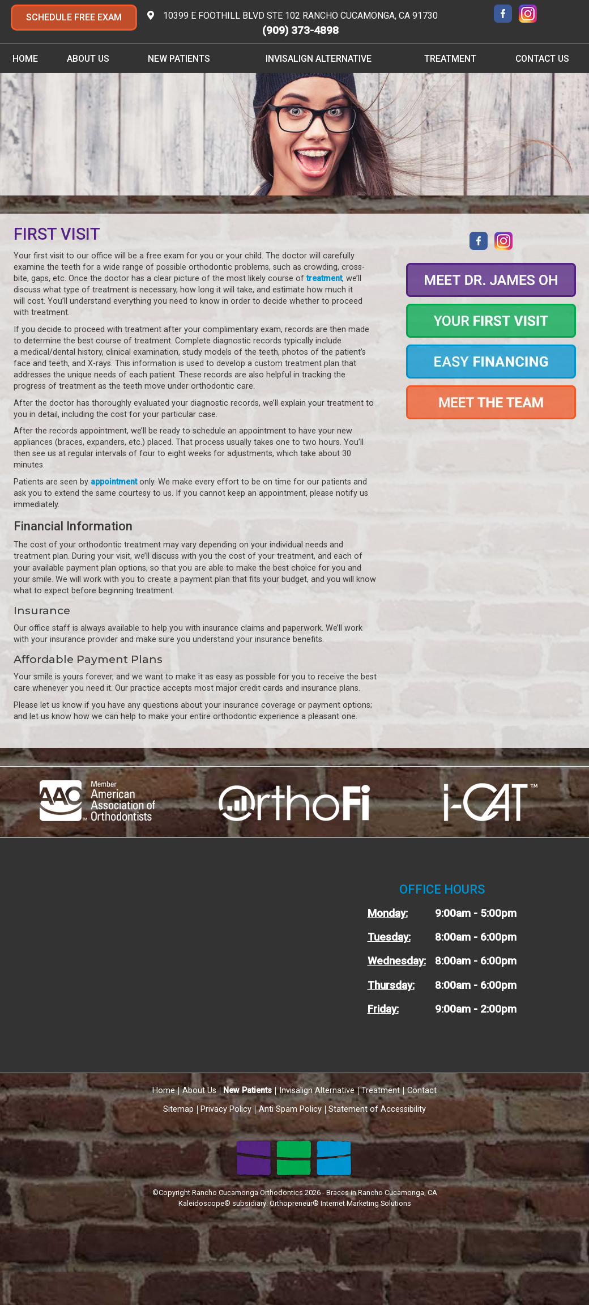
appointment (114, 482)
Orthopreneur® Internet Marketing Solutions (340, 1203)
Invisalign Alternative (319, 58)
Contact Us (542, 58)
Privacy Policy (225, 1109)
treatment (324, 278)
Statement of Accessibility (377, 1109)
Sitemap (178, 1109)
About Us (88, 58)
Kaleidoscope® (204, 1203)
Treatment (450, 58)
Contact (422, 1090)
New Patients (179, 58)
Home (25, 58)
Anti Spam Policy (290, 1109)
